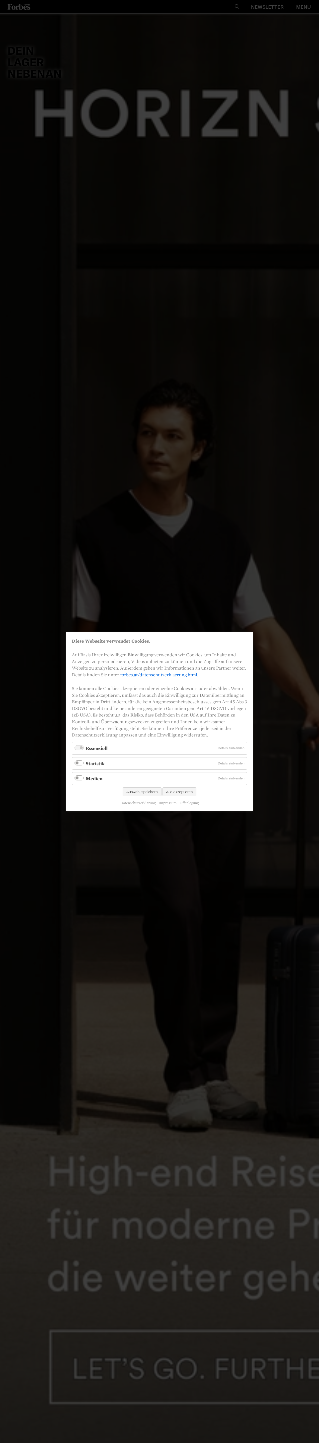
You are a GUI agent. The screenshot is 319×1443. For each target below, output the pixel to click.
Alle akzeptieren (179, 792)
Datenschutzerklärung (138, 803)
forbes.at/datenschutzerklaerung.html (158, 675)
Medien (94, 778)
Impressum (168, 803)
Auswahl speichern (142, 792)
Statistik (95, 763)
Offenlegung (189, 803)
